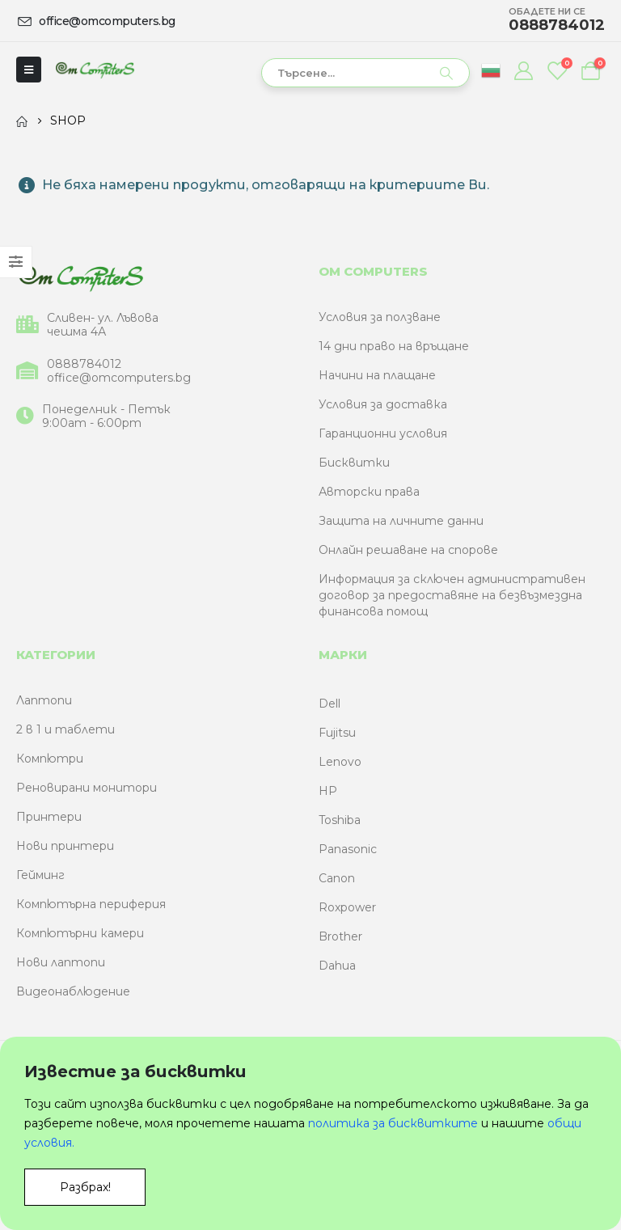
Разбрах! (85, 1187)
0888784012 (84, 364)
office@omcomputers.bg (119, 378)
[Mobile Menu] (28, 69)
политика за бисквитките (393, 1123)
